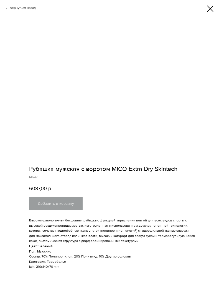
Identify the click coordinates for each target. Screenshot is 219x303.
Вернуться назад (23, 8)
